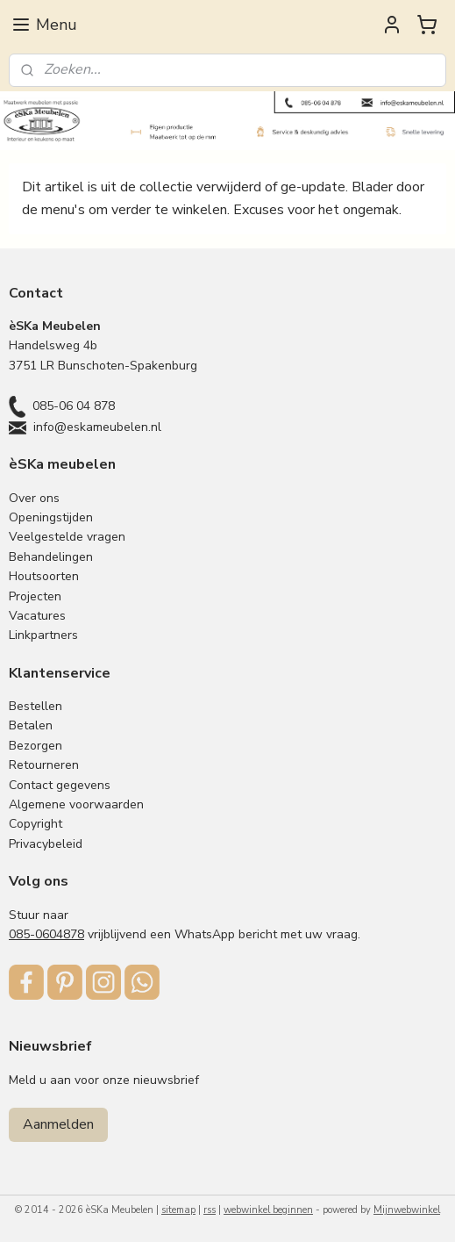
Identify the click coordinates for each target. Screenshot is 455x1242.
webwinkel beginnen (268, 1210)
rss (209, 1210)
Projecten (35, 596)
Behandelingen (51, 557)
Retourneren (44, 765)
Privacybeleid (45, 844)
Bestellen (35, 706)
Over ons (34, 498)
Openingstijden (51, 517)
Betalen (31, 725)
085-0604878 (46, 934)
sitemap (178, 1210)
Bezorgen (35, 745)
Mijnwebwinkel (406, 1210)
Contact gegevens (59, 785)
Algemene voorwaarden (76, 804)
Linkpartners (43, 635)
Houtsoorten (44, 576)
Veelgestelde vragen (67, 536)
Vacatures (37, 615)
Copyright (35, 823)
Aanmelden (58, 1124)
